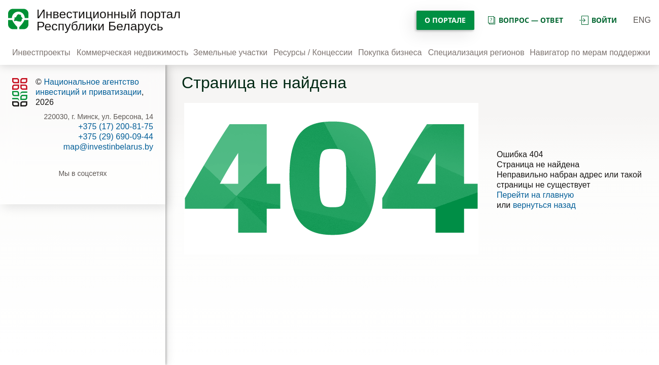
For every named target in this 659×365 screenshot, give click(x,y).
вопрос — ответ (525, 20)
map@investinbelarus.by (108, 146)
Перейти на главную (535, 195)
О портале (445, 20)
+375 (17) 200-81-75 (115, 126)
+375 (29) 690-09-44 (115, 136)
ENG (642, 20)
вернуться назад (544, 205)
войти (598, 20)
